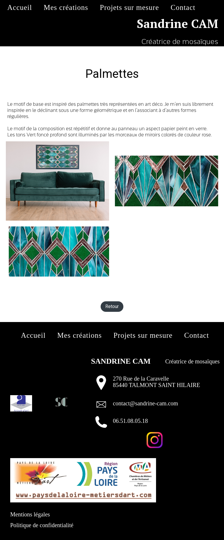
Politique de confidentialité (42, 525)
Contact (183, 7)
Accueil (19, 7)
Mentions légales (30, 514)
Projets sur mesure (129, 7)
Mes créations (66, 7)
